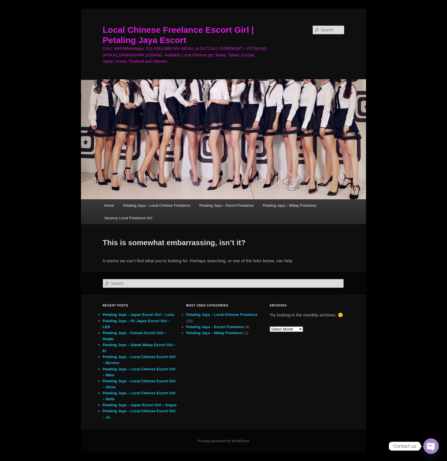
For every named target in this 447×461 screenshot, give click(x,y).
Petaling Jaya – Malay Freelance (289, 205)
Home (109, 205)
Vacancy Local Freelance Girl (128, 218)
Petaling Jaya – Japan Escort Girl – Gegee (139, 405)
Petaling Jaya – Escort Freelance (226, 205)
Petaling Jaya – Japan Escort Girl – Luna (138, 314)
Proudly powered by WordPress (223, 441)
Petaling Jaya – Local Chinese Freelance (156, 205)
